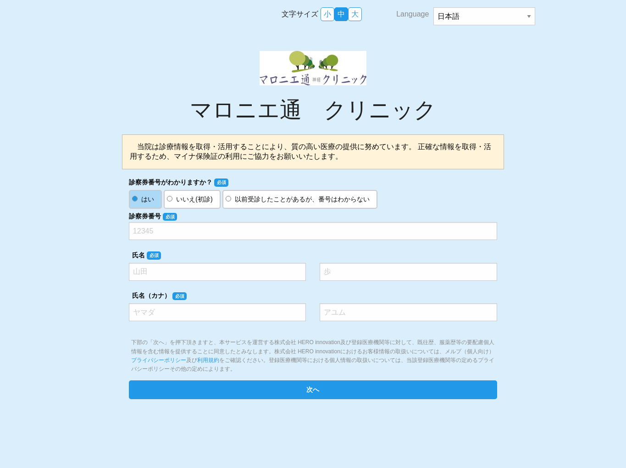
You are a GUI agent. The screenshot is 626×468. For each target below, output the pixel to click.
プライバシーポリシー (158, 360)
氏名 (146, 255)
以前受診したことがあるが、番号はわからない (302, 199)
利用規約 (208, 360)
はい (147, 199)
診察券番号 (153, 216)
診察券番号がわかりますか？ (178, 182)
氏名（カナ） (159, 296)
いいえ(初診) (194, 199)
